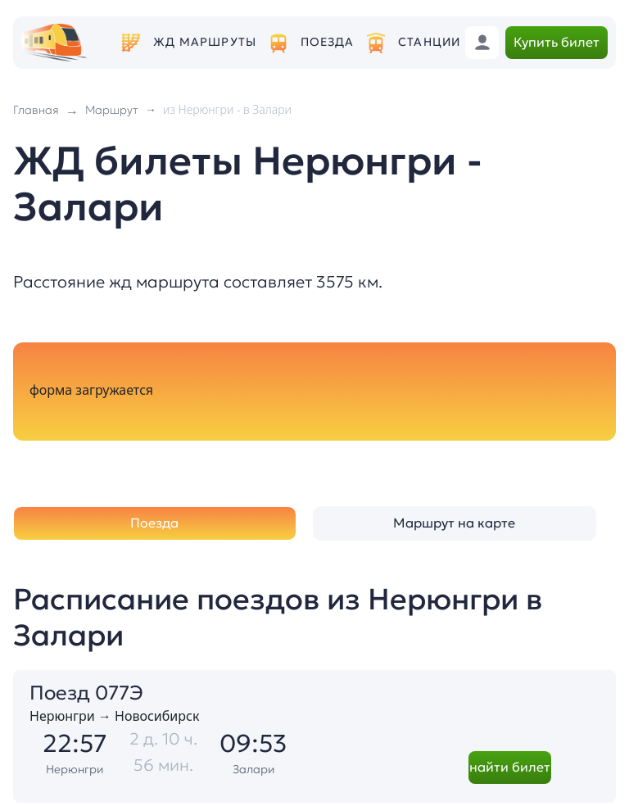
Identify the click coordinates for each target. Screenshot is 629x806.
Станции (429, 42)
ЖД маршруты (204, 42)
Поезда (328, 42)
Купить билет (557, 42)
